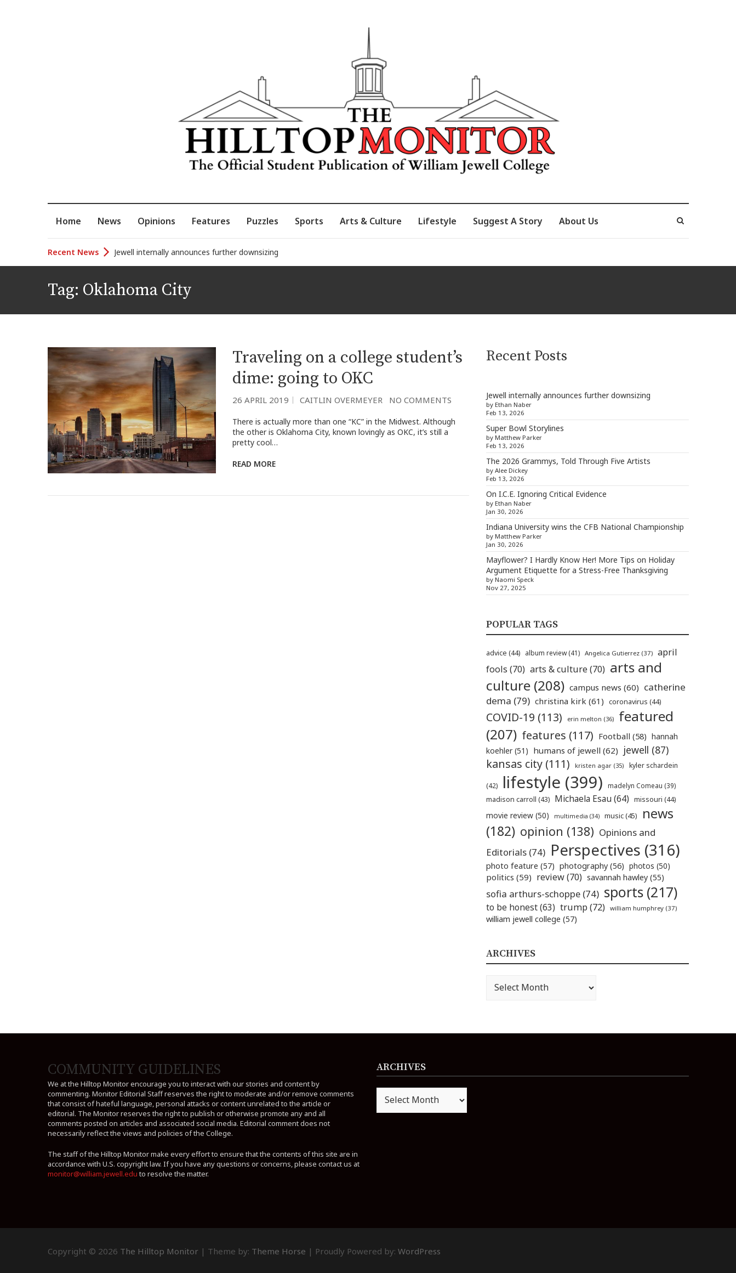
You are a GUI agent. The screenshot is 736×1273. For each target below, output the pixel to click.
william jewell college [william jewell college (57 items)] (531, 918)
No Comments (420, 399)
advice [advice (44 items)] (503, 653)
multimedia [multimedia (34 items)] (577, 816)
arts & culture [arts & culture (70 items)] (567, 669)
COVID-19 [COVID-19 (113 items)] (524, 717)
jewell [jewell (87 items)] (646, 749)
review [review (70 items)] (559, 877)
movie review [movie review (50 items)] (517, 815)
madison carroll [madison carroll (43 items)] (518, 799)
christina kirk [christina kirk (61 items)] (569, 700)
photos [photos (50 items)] (649, 866)
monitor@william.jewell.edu (93, 1174)
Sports (309, 221)
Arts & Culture (371, 221)
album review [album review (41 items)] (552, 653)
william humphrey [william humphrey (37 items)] (643, 908)
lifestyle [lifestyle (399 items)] (553, 782)
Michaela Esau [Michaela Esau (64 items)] (592, 799)
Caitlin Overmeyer (341, 399)
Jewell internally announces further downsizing (196, 252)
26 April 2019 (260, 399)
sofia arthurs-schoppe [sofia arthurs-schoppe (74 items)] (542, 893)
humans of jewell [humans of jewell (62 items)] (575, 750)
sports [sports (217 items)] (640, 892)
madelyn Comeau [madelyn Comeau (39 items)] (642, 785)
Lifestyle (437, 221)
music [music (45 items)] (620, 816)
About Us (578, 221)
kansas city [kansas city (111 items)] (528, 763)
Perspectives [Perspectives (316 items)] (615, 850)
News (109, 221)
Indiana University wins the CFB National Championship (585, 527)
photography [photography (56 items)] (592, 865)
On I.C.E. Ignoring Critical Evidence (546, 494)
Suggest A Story (508, 221)
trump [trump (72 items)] (582, 907)
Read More (254, 464)
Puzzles (262, 221)
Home (68, 221)
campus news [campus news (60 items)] (604, 687)
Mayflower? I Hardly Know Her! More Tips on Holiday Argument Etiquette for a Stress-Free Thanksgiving (580, 565)
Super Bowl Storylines (525, 428)
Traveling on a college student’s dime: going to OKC (347, 368)
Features (211, 221)
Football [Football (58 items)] (622, 736)
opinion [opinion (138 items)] (557, 831)
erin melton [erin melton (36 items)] (590, 719)
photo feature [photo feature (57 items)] (520, 865)
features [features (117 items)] (558, 735)
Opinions (156, 221)
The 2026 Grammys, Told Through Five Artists (568, 461)
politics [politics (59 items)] (509, 877)
